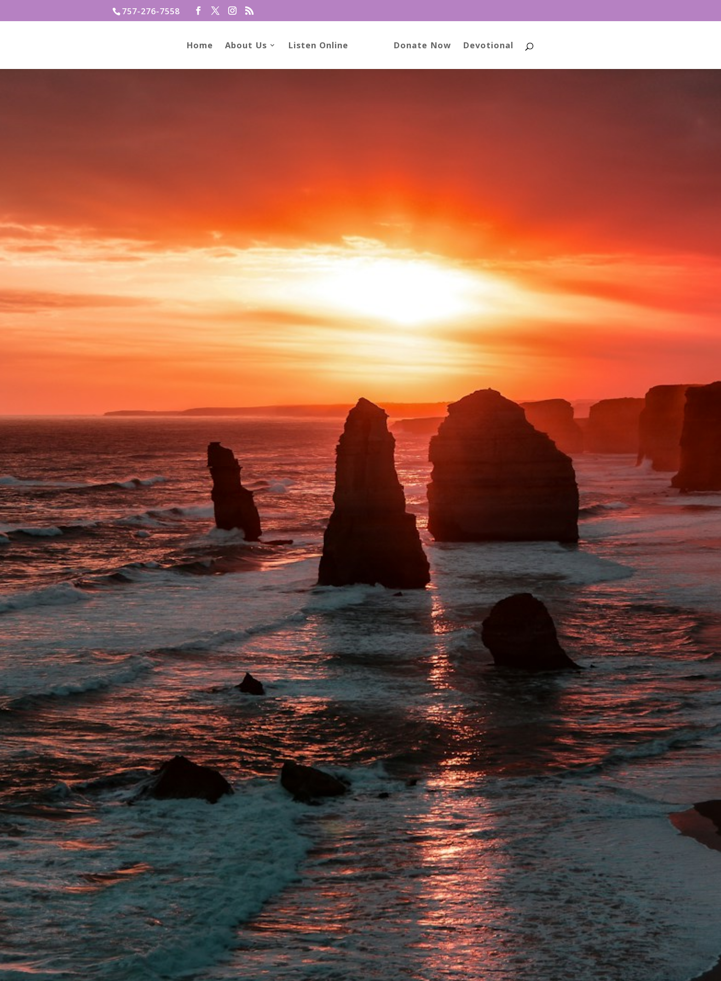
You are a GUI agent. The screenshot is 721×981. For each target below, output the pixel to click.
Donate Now (419, 46)
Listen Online (321, 46)
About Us (249, 46)
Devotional (485, 46)
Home (203, 46)
